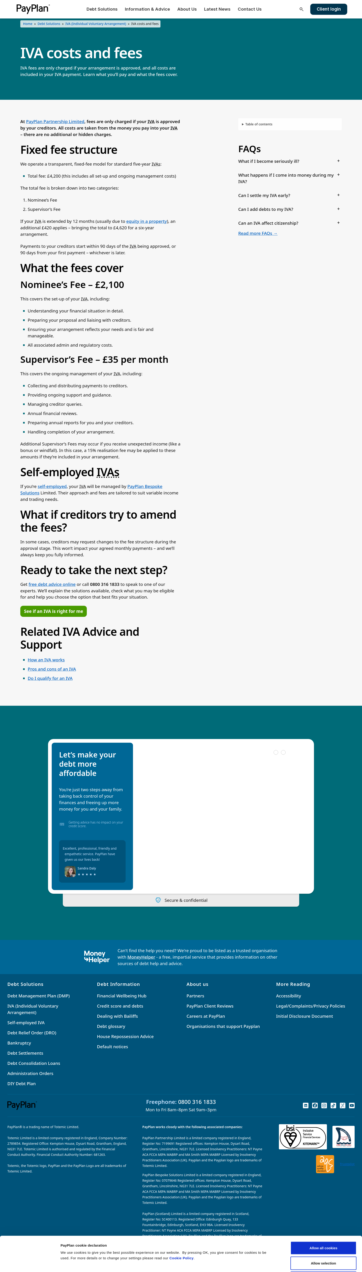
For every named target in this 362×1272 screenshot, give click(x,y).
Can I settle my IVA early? (264, 195)
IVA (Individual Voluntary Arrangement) (95, 23)
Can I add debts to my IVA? (265, 209)
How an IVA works (46, 660)
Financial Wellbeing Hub (121, 996)
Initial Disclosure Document (304, 1016)
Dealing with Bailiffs (117, 1016)
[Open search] (301, 9)
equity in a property (146, 221)
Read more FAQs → (258, 233)
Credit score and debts (120, 1006)
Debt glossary (111, 1026)
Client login (329, 9)
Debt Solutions (49, 23)
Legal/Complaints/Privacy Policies (310, 1006)
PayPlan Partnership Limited (55, 121)
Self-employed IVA (26, 1022)
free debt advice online (52, 584)
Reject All (323, 1245)
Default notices (112, 1046)
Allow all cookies (324, 1215)
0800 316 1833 (197, 1101)
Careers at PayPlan (206, 1016)
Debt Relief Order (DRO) (31, 1033)
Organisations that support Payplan (223, 1026)
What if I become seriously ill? (268, 161)
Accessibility (288, 996)
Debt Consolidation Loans (33, 1063)
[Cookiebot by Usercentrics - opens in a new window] (30, 1263)
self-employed (52, 486)
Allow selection (323, 1230)
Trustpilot (347, 1164)
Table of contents (258, 124)
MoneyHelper (141, 957)
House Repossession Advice (125, 1036)
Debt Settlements (25, 1053)
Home (27, 23)
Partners (195, 996)
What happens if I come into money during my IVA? (286, 178)
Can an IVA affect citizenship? (268, 223)
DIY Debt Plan (21, 1083)
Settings (238, 1263)
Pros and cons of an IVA (52, 669)
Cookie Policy (181, 1225)
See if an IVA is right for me (53, 611)
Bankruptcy (19, 1043)
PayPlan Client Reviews (210, 1006)
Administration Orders (30, 1073)
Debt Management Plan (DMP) (38, 996)
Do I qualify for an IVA (50, 678)
